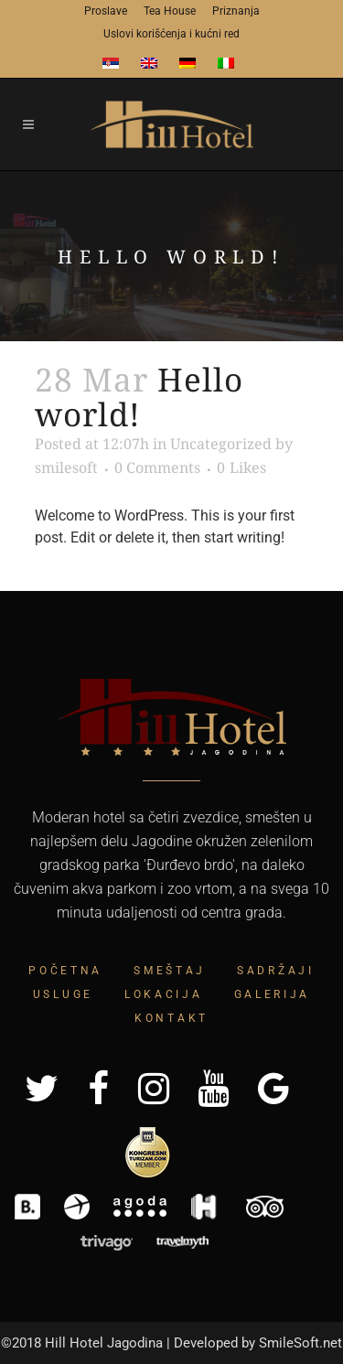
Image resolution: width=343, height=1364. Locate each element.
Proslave (105, 11)
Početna (65, 970)
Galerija (272, 994)
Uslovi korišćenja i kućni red (171, 33)
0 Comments (157, 467)
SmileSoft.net (300, 1343)
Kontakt (171, 1018)
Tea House (170, 11)
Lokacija (163, 994)
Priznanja (236, 11)
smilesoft (66, 467)
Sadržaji (276, 970)
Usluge (63, 994)
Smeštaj (170, 970)
